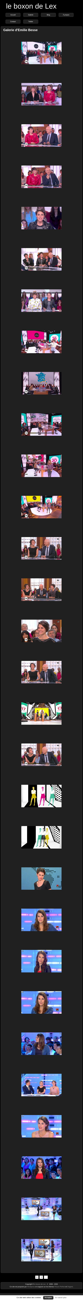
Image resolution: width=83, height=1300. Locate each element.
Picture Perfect (59, 1287)
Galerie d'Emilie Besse (20, 30)
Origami (70, 1287)
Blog (48, 15)
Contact (13, 22)
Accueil (13, 15)
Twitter (30, 22)
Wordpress (31, 1287)
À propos (66, 15)
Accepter (48, 1298)
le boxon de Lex (31, 6)
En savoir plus (61, 1298)
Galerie (30, 15)
